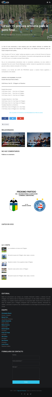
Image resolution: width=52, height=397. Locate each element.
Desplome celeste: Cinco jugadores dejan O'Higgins (20, 262)
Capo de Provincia (21, 390)
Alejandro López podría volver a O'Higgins (18, 269)
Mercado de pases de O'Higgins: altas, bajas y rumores (21, 255)
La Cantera (6, 124)
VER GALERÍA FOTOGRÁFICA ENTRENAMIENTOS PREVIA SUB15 (26, 112)
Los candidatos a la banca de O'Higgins (17, 248)
